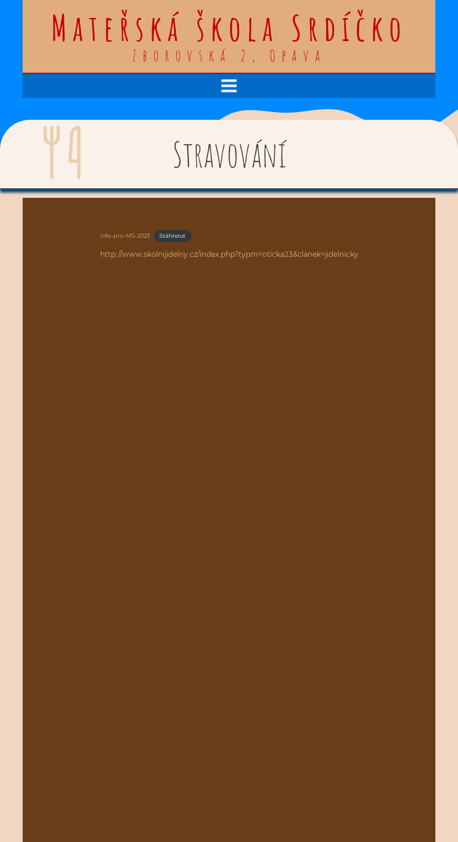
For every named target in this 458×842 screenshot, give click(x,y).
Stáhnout (172, 235)
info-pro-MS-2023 (125, 235)
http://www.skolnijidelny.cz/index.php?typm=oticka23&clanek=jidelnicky (229, 254)
